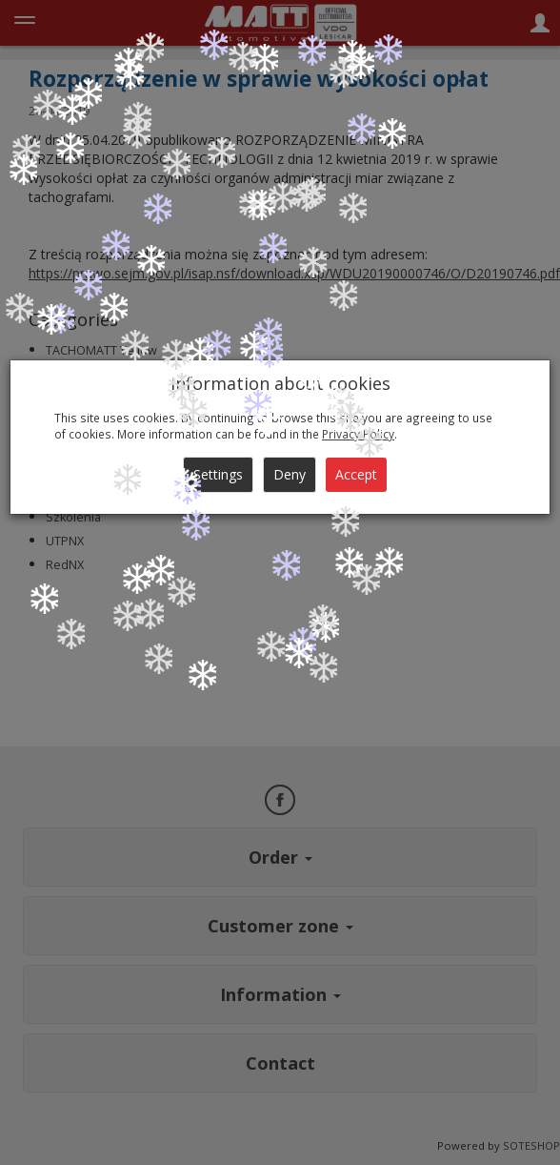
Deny (289, 474)
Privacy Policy (358, 433)
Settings (218, 474)
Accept (356, 474)
